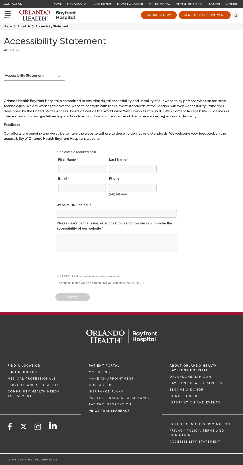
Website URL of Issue (74, 205)
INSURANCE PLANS (106, 391)
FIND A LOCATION (24, 366)
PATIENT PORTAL (104, 366)
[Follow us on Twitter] (23, 425)
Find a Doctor (22, 372)
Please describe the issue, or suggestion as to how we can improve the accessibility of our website (114, 225)
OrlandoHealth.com (190, 377)
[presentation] (85, 264)
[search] (235, 15)
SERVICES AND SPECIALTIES (34, 385)
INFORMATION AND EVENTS (195, 402)
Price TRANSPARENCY (109, 411)
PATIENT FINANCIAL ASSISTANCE (119, 398)
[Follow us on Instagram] (38, 427)
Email (62, 178)
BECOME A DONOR (187, 390)
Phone (114, 178)
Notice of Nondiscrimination (200, 424)
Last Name (117, 159)
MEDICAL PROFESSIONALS (32, 379)
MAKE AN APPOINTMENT (111, 379)
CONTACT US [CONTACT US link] (101, 385)
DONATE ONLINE (185, 396)
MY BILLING (99, 372)
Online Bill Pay (159, 15)
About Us (23, 26)
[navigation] (121, 4)
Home (8, 26)
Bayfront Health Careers (196, 383)
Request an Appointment (204, 15)
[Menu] (7, 15)
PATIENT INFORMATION (110, 404)
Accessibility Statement (24, 75)
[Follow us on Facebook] (10, 427)
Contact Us (13, 4)
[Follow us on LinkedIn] (53, 425)
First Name (67, 159)
